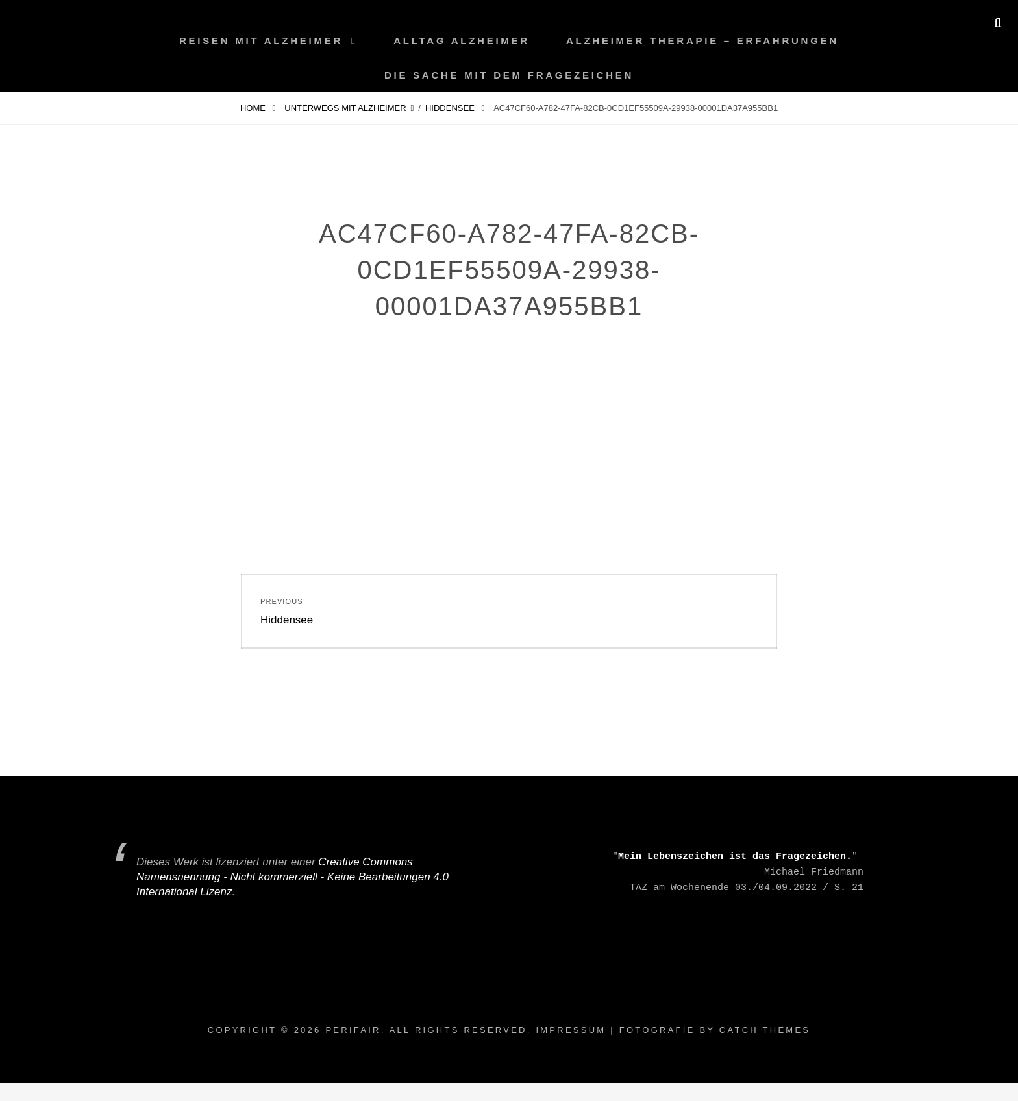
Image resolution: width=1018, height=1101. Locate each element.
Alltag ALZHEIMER (461, 40)
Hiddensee (451, 108)
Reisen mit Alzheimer (261, 40)
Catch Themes (764, 1030)
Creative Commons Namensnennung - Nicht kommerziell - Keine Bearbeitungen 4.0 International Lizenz (292, 877)
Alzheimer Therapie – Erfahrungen (702, 40)
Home (254, 108)
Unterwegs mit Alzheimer (345, 108)
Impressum (571, 1030)
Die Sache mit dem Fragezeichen (509, 74)
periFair (352, 1030)
